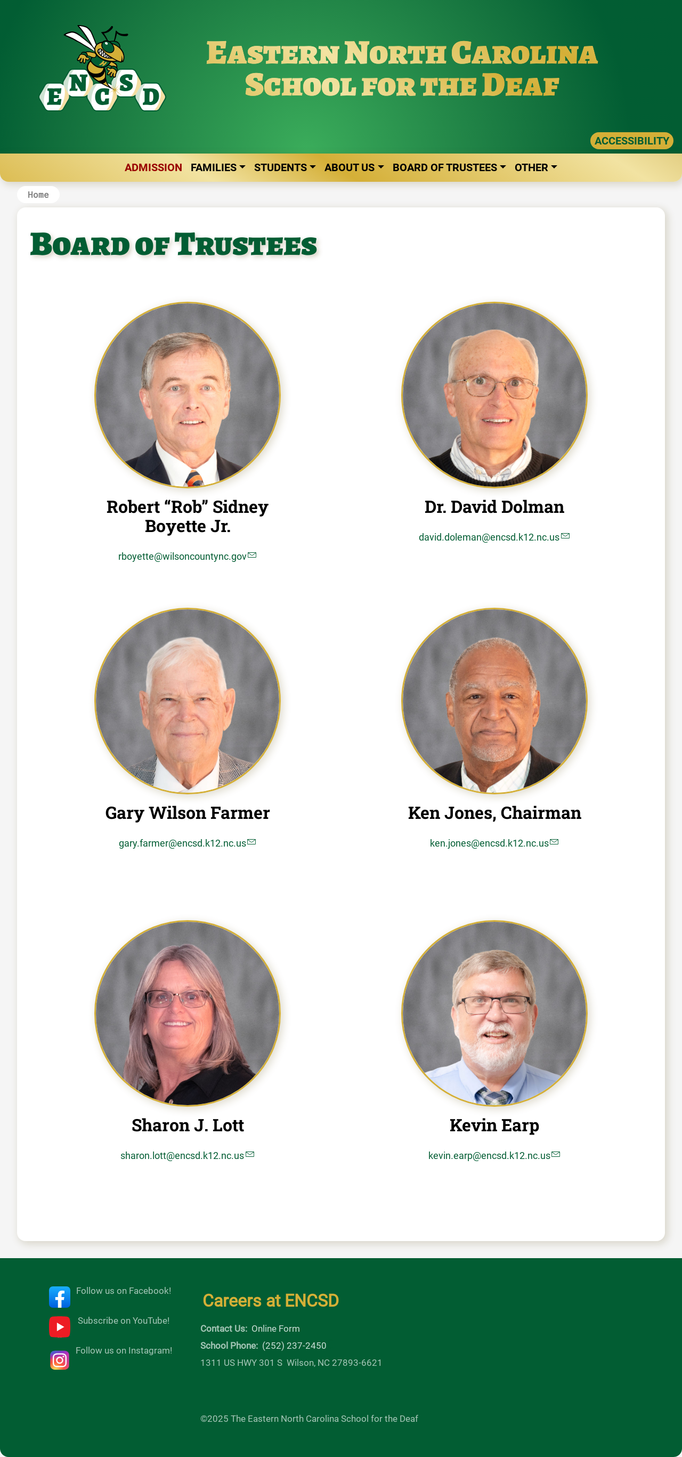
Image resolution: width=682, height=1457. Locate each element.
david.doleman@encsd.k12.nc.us (489, 537)
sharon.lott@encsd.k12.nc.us (182, 1155)
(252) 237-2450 (294, 1345)
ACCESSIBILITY (632, 140)
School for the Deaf (402, 84)
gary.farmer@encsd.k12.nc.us (182, 843)
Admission (153, 167)
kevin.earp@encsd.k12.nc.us (489, 1155)
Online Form (275, 1328)
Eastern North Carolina (402, 52)
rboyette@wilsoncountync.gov (182, 556)
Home (38, 194)
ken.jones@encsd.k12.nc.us (489, 843)
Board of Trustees (445, 167)
